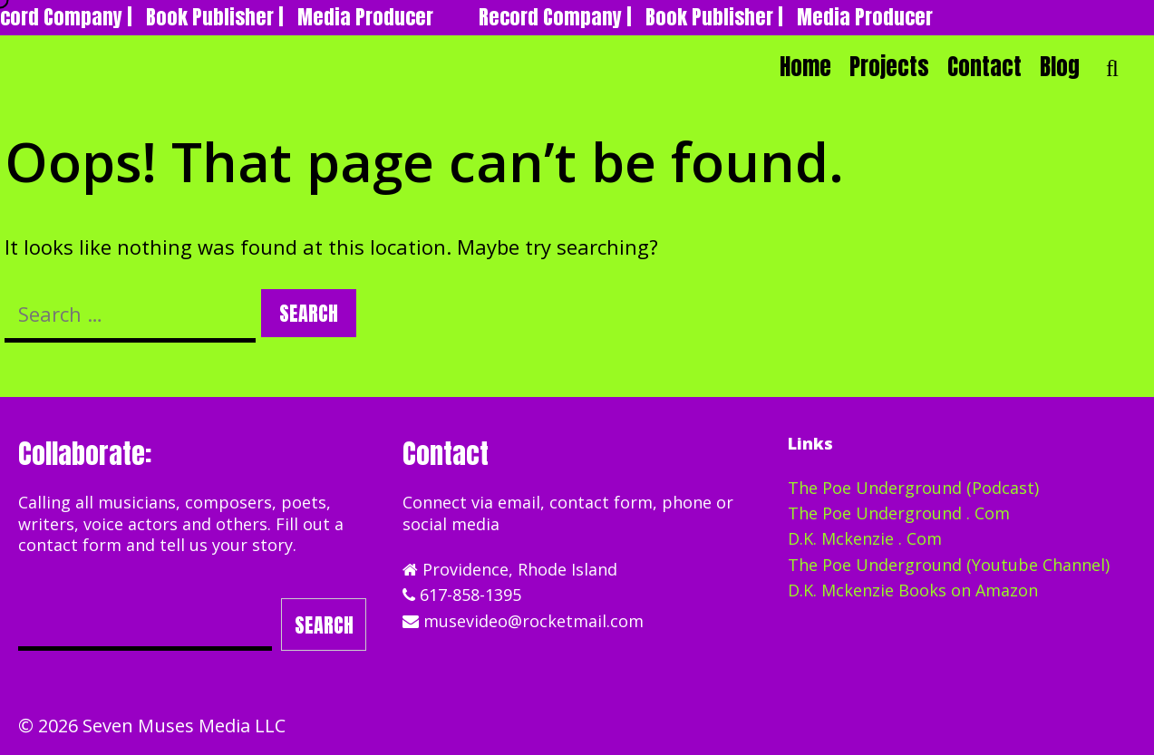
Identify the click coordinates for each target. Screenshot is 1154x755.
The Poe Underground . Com (899, 513)
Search (324, 625)
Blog (1060, 66)
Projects (889, 66)
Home (805, 66)
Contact (984, 66)
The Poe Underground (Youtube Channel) (949, 565)
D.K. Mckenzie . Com (865, 538)
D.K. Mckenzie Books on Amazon (913, 590)
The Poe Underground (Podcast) (913, 487)
